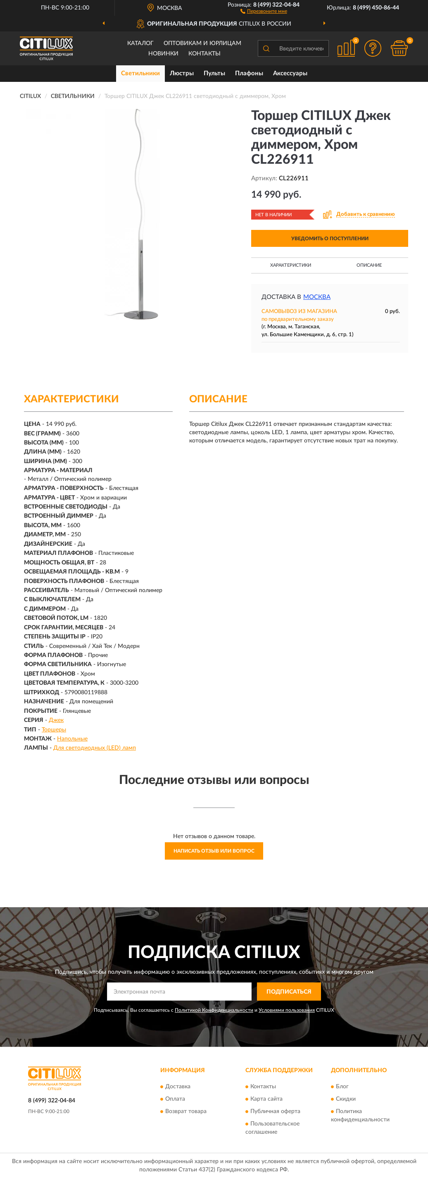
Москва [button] (317, 297)
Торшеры (54, 730)
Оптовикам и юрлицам (202, 43)
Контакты (204, 54)
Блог (342, 1087)
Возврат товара (186, 1111)
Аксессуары (290, 73)
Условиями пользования (287, 1010)
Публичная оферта (275, 1111)
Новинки (163, 54)
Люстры (182, 73)
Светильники (140, 73)
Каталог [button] (140, 43)
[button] (263, 10)
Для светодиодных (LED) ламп (94, 748)
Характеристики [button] (290, 265)
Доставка (177, 1087)
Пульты (214, 73)
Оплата (175, 1099)
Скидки (346, 1099)
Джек (56, 720)
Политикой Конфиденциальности (214, 1010)
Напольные (72, 739)
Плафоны (249, 73)
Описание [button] (369, 265)
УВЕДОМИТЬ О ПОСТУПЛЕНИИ (330, 238)
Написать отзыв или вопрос (214, 850)
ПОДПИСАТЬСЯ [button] (288, 992)
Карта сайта (266, 1099)
